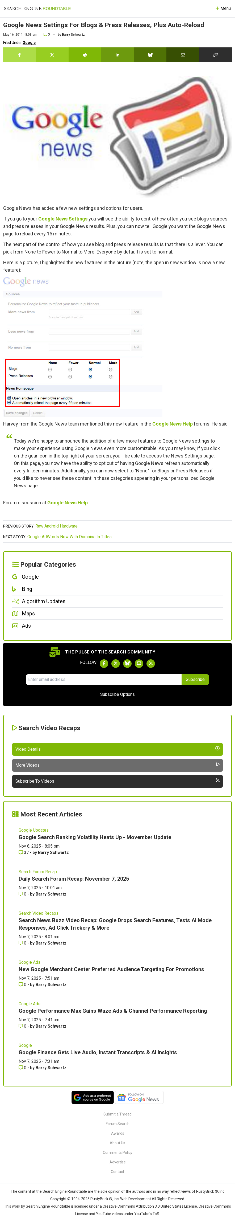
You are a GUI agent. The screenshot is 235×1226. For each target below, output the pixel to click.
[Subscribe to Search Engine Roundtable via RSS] (150, 663)
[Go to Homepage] (37, 8)
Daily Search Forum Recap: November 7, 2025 (74, 879)
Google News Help (172, 424)
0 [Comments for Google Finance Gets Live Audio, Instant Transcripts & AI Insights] (23, 1067)
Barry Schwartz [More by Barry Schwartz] (53, 852)
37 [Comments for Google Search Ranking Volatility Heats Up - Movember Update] (24, 852)
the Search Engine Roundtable (62, 1191)
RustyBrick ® (101, 1199)
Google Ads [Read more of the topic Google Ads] (29, 962)
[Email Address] (104, 679)
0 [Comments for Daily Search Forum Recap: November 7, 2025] (23, 894)
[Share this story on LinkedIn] (117, 54)
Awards (117, 1133)
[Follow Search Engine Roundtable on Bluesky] (127, 663)
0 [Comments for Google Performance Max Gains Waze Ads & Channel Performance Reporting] (23, 1026)
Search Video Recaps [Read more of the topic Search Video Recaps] (38, 913)
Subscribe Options (117, 694)
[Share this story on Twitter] (52, 54)
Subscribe (195, 679)
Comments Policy (117, 1152)
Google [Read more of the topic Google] (25, 1045)
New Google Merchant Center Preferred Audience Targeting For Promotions (111, 969)
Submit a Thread (117, 1114)
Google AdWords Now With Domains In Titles (69, 536)
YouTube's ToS (146, 1214)
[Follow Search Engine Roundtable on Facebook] (104, 663)
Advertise (118, 1162)
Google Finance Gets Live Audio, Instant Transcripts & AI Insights (98, 1052)
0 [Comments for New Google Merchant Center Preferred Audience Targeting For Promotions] (23, 984)
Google (29, 42)
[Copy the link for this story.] (215, 54)
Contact (117, 1172)
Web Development (135, 1199)
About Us (117, 1143)
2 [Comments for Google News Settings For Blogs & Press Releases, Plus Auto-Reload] (47, 34)
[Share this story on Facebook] (19, 54)
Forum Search (117, 1124)
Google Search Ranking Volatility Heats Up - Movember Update (95, 837)
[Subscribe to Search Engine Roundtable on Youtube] (139, 663)
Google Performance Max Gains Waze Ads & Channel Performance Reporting (113, 1011)
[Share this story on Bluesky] (150, 54)
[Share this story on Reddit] (85, 54)
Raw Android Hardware (56, 526)
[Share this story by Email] (182, 54)
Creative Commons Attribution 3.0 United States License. (150, 1206)
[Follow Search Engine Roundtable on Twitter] (115, 663)
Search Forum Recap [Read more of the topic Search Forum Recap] (38, 871)
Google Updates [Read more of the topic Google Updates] (34, 830)
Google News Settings (62, 219)
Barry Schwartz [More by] (73, 34)
